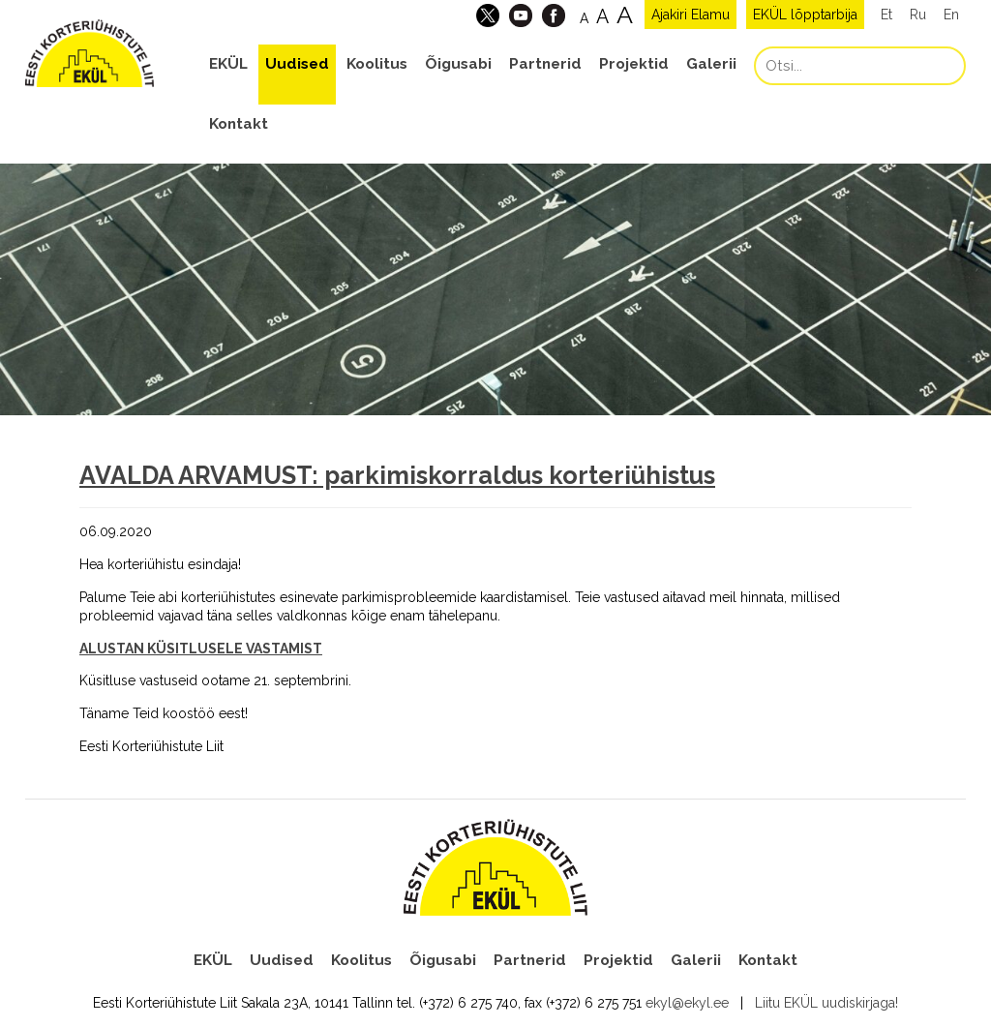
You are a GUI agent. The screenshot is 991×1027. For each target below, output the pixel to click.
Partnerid (545, 64)
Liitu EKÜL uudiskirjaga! (826, 1003)
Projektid (634, 64)
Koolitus (376, 64)
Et (886, 14)
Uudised (297, 64)
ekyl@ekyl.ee (687, 1003)
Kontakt (238, 124)
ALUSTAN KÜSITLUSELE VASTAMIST (200, 648)
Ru (918, 14)
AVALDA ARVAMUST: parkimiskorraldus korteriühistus (397, 475)
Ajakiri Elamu (690, 14)
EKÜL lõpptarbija (805, 14)
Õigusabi (458, 64)
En (951, 14)
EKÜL (228, 64)
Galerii (711, 64)
